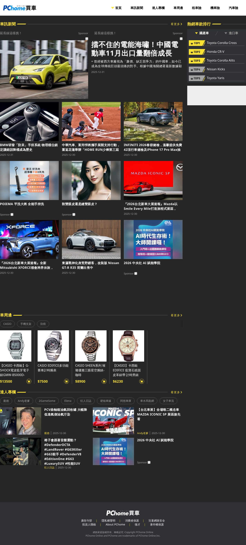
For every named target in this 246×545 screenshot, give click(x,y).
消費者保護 (132, 520)
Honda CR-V (215, 52)
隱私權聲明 (108, 520)
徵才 (137, 524)
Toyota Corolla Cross (222, 43)
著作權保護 (157, 524)
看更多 (175, 24)
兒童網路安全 (156, 520)
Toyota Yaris (215, 78)
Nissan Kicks (216, 69)
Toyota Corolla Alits (221, 61)
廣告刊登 (86, 520)
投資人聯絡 (89, 524)
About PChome (115, 524)
